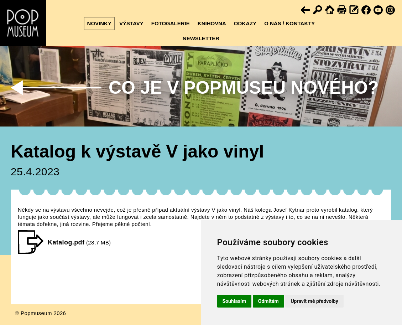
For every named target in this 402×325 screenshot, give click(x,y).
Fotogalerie (170, 23)
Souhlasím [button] (234, 301)
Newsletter (201, 38)
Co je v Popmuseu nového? (243, 88)
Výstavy (131, 23)
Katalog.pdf (66, 242)
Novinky (99, 23)
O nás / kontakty (289, 23)
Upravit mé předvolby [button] (314, 301)
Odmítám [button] (268, 301)
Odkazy (245, 23)
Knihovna (212, 23)
